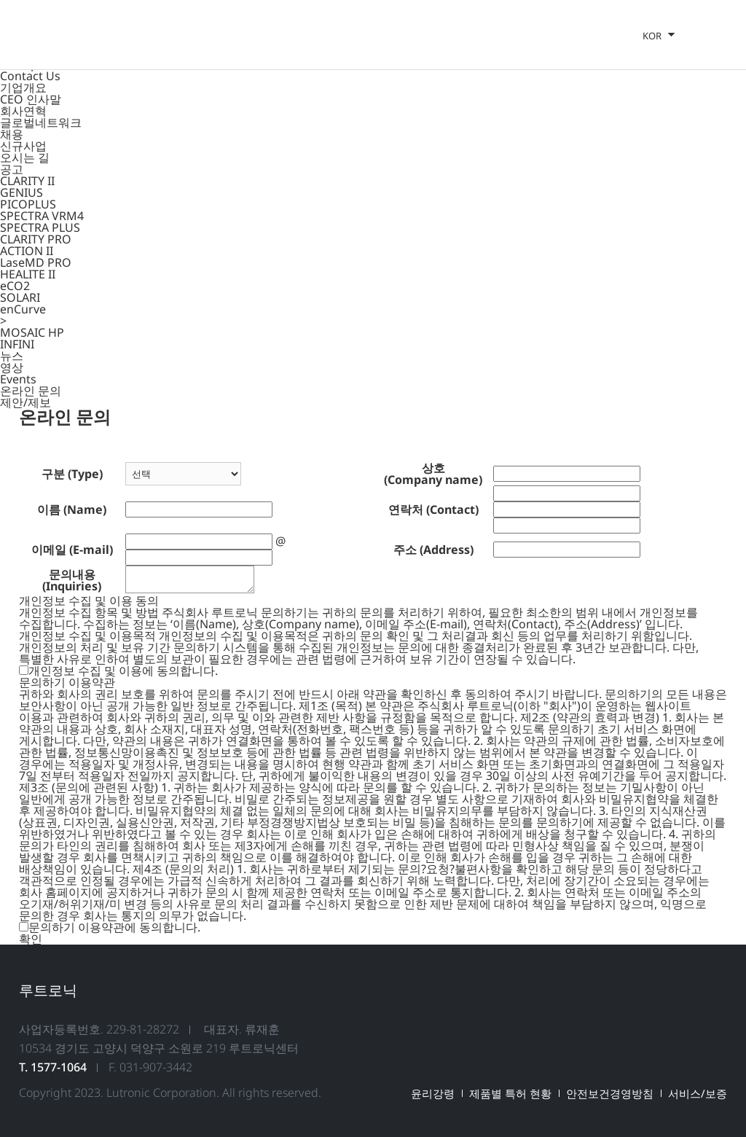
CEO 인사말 (30, 99)
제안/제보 (25, 402)
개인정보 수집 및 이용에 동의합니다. (123, 671)
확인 (30, 939)
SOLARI (20, 297)
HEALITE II (27, 274)
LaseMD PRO (35, 262)
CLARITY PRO (35, 239)
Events (18, 379)
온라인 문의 (30, 391)
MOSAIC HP (32, 332)
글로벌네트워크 (41, 122)
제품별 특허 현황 (510, 1093)
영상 (11, 367)
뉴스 (11, 356)
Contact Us (30, 76)
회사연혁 (23, 111)
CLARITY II (27, 181)
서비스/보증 (697, 1093)
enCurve (23, 309)
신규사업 (23, 146)
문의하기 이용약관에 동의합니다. (114, 927)
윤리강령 (433, 1093)
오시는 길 (25, 157)
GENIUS (21, 192)
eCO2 (15, 286)
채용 (11, 134)
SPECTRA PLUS (40, 227)
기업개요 (23, 87)
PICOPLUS (28, 204)
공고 (11, 169)
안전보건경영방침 (609, 1093)
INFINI (17, 344)
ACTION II (26, 251)
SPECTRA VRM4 (42, 216)
